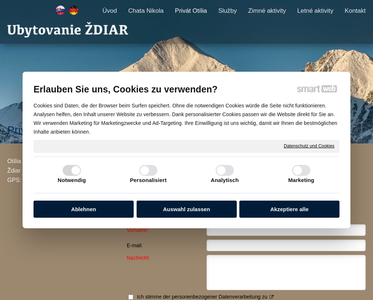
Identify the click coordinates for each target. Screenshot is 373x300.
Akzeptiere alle (289, 209)
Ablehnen (83, 209)
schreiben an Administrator (183, 289)
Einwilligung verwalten (292, 289)
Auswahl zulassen (186, 209)
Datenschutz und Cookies (309, 146)
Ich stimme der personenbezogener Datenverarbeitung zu (299, 243)
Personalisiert (148, 180)
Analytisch (225, 180)
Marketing (301, 180)
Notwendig (72, 180)
